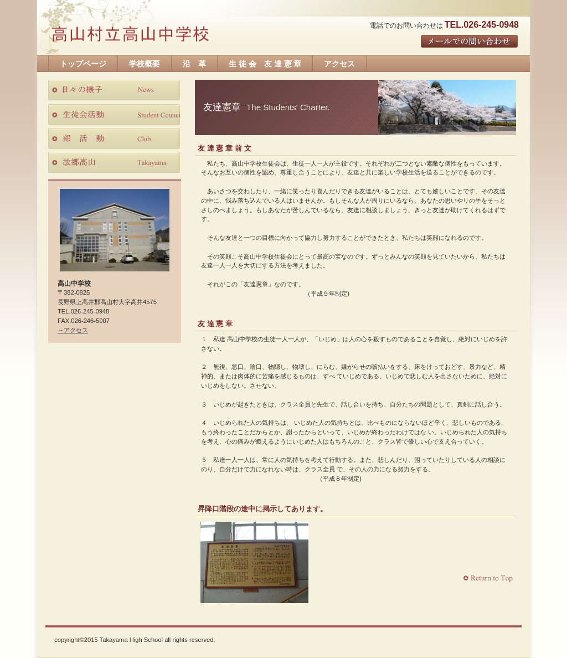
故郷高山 (114, 162)
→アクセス (73, 330)
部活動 (114, 138)
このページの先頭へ (489, 578)
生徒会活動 (114, 114)
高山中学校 (130, 35)
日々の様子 (114, 90)
